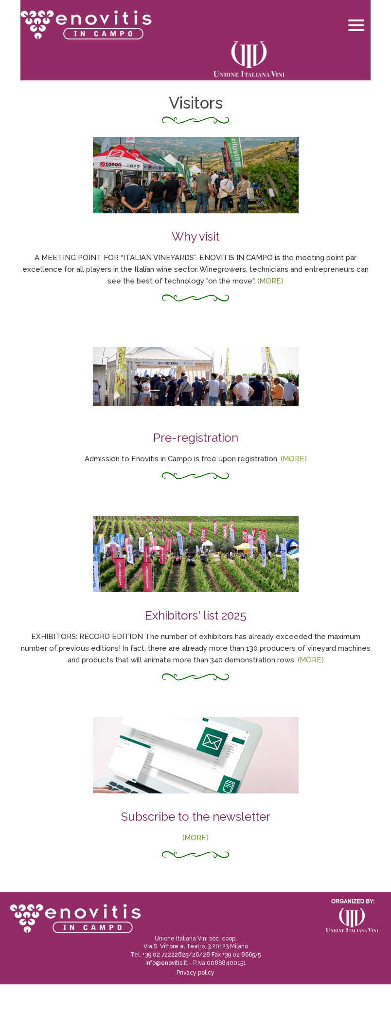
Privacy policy (195, 972)
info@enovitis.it (166, 963)
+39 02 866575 (241, 954)
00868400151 (226, 963)
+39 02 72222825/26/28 (176, 954)
